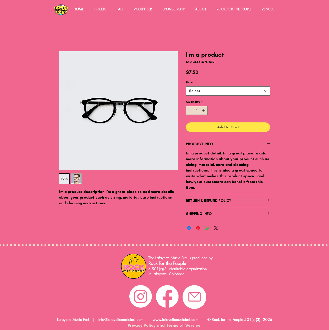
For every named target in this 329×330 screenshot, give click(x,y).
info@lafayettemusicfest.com (120, 319)
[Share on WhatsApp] (207, 228)
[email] (194, 297)
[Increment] (204, 110)
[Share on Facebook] (189, 228)
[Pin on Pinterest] (198, 228)
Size (191, 82)
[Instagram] (140, 296)
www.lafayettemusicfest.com (175, 319)
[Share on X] (216, 228)
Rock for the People (167, 263)
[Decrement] (190, 110)
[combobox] (228, 91)
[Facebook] (167, 296)
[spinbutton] (197, 110)
